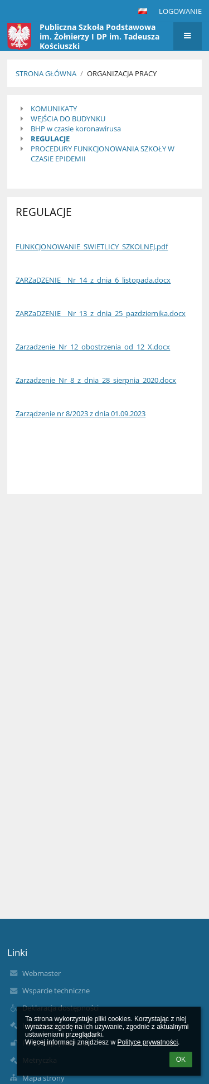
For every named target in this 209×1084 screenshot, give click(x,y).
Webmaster (41, 973)
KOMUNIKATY (54, 109)
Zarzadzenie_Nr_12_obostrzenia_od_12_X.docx (93, 347)
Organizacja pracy (122, 73)
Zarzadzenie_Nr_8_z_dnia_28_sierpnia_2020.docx (96, 380)
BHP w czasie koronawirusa (76, 129)
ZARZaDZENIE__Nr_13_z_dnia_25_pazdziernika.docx (101, 313)
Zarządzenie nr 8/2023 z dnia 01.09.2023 (80, 413)
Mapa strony (43, 1078)
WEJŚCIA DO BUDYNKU (68, 119)
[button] (142, 11)
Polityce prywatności (147, 1042)
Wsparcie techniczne (56, 991)
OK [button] (181, 1059)
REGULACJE (50, 139)
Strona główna (46, 73)
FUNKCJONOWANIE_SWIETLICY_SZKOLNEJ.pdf (92, 247)
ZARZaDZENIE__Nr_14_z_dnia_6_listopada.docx (93, 280)
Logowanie (180, 11)
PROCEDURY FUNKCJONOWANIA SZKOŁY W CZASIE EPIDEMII (102, 154)
